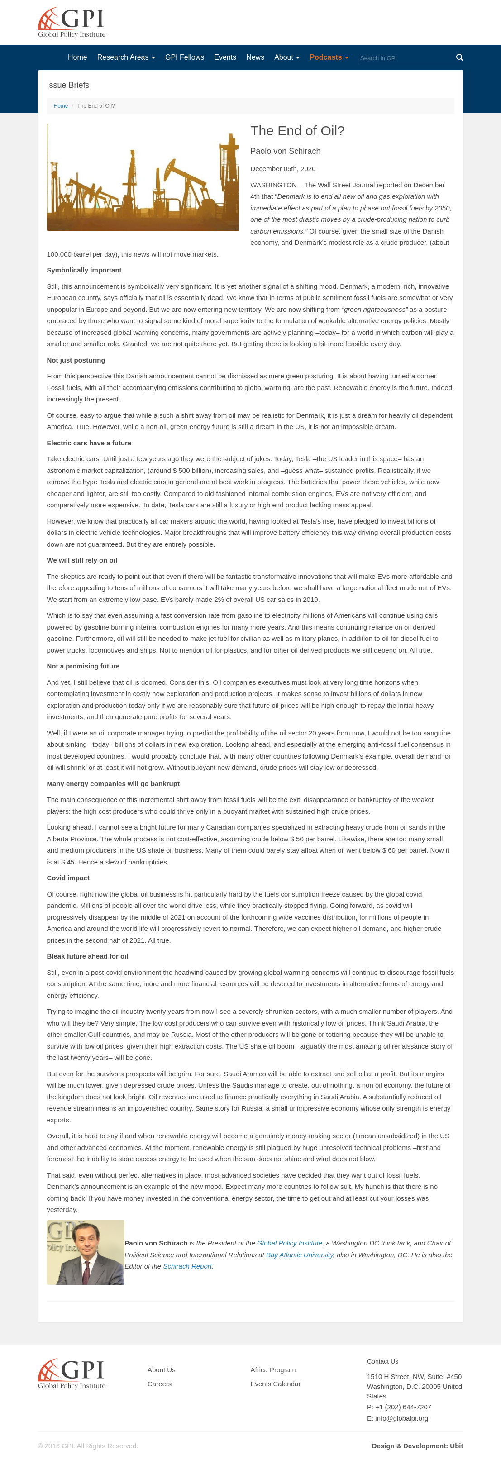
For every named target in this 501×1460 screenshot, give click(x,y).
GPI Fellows (184, 57)
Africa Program (273, 1370)
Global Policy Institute (289, 1243)
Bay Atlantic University (299, 1255)
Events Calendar (276, 1384)
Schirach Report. (188, 1266)
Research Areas (126, 57)
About (287, 57)
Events (225, 57)
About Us (162, 1370)
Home (77, 57)
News (255, 57)
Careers (160, 1384)
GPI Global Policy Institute (71, 22)
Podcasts (329, 57)
